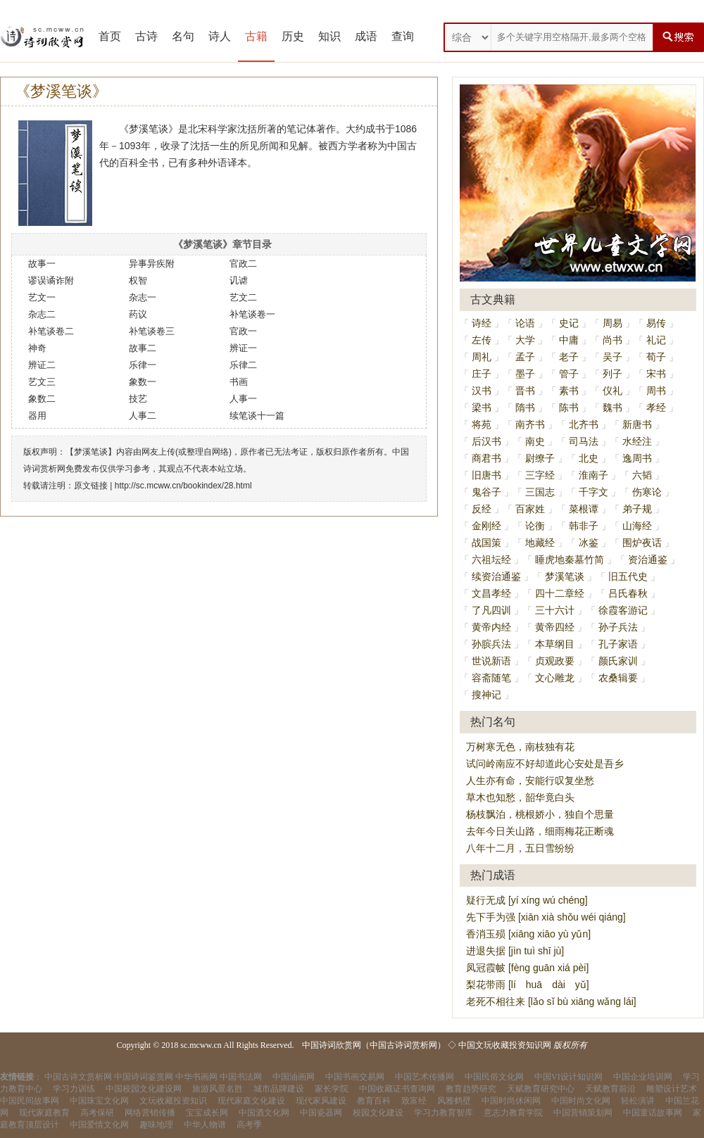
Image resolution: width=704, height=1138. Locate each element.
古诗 (146, 36)
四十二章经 (559, 593)
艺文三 (42, 382)
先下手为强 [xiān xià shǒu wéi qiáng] (546, 917)
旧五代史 (628, 576)
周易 (612, 323)
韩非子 (583, 525)
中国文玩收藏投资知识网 (504, 1045)
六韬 (642, 475)
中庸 (569, 340)
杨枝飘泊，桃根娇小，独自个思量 (540, 814)
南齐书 (530, 424)
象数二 (42, 398)
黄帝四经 (554, 627)
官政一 (243, 331)
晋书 (525, 390)
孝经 (656, 407)
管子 (569, 373)
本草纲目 (554, 644)
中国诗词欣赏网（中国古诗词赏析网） (374, 1045)
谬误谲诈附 (51, 280)
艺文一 (42, 297)
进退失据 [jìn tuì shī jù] (515, 950)
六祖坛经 (491, 559)
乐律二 (243, 365)
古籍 (256, 36)
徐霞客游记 (623, 610)
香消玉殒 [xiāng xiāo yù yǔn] (528, 934)
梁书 (481, 407)
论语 (525, 323)
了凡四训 (491, 610)
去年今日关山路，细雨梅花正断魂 (540, 831)
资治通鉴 (647, 559)
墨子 (525, 373)
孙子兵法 (618, 627)
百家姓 (530, 508)
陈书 (569, 407)
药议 (138, 314)
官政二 (243, 263)
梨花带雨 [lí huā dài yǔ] (527, 984)
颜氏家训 (618, 660)
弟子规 (637, 508)
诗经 (481, 323)
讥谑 (239, 280)
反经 (481, 508)
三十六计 (554, 610)
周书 (656, 390)
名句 (183, 36)
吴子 (612, 356)
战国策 (486, 542)
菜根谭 (583, 508)
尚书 (612, 340)
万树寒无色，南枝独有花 (520, 746)
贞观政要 (554, 660)
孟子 (525, 356)
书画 (239, 382)
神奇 (37, 348)
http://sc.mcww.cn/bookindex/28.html (183, 486)
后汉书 (486, 441)
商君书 (486, 458)
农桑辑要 (618, 677)
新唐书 (637, 424)
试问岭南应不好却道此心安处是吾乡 (545, 763)
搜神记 (486, 694)
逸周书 (637, 458)
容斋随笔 (491, 677)
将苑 (481, 424)
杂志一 (142, 297)
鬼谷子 (486, 492)
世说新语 (491, 660)
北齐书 (583, 424)
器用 (37, 415)
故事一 (42, 263)
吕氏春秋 (628, 593)
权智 (138, 280)
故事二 (142, 348)
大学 (525, 340)
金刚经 (486, 525)
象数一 (142, 382)
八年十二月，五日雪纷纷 (520, 848)
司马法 (583, 441)
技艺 (138, 398)
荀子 (656, 356)
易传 (656, 323)
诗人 (219, 36)
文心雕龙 (554, 677)
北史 (588, 458)
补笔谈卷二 (51, 331)
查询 (402, 36)
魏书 (612, 407)
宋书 (656, 373)
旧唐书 (486, 475)
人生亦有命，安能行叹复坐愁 (530, 780)
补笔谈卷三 (152, 331)
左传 (481, 340)
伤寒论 (647, 492)
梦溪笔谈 (564, 576)
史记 (569, 323)
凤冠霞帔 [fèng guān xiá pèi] (527, 967)
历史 (293, 36)
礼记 (656, 340)
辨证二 (42, 365)
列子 (612, 373)
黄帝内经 (491, 627)
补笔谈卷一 (252, 314)
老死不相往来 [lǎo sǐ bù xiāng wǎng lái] (551, 1001)
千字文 (593, 492)
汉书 (481, 390)
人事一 (243, 398)
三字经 (540, 475)
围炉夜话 (642, 542)
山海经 (637, 525)
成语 (366, 36)
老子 (569, 356)
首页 (110, 36)
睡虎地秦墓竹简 (569, 559)
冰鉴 (588, 542)
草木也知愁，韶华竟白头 (520, 797)
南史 (535, 441)
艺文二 (243, 297)
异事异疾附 (152, 263)
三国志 (540, 492)
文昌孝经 (491, 593)
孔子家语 (618, 644)
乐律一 (142, 365)
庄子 (481, 373)
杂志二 (42, 314)
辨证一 (243, 348)
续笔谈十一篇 (257, 415)
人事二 (142, 415)
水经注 (637, 441)
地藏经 (540, 542)
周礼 (481, 356)
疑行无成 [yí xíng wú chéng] (527, 900)
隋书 (525, 407)
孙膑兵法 (491, 644)
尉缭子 (540, 458)
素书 (569, 390)
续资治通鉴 (496, 576)
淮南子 (593, 475)
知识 (329, 36)
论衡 (535, 525)
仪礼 (612, 390)
